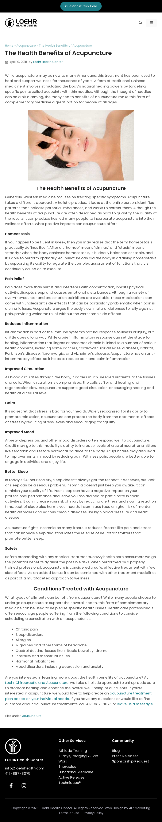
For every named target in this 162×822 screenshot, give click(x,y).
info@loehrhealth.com (24, 768)
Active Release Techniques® (71, 780)
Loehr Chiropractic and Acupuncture (37, 682)
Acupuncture (26, 45)
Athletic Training (72, 750)
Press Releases (125, 755)
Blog (116, 750)
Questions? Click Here (81, 6)
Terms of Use (69, 813)
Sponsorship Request (130, 761)
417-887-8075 (17, 773)
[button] (140, 23)
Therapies (67, 766)
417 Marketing (139, 808)
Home (9, 45)
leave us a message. (135, 704)
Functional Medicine (75, 772)
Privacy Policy (93, 813)
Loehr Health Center (48, 62)
